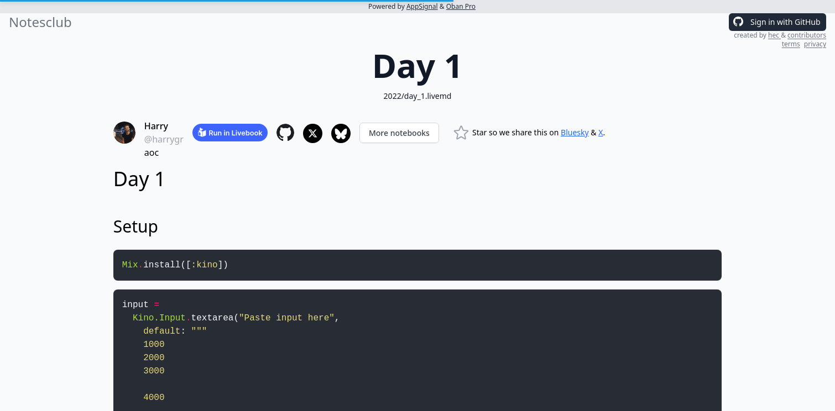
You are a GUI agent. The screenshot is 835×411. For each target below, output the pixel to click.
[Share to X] (312, 133)
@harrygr (164, 139)
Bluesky (575, 132)
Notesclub (40, 22)
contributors (806, 35)
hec (774, 35)
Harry (156, 126)
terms (791, 44)
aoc (151, 152)
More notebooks (399, 133)
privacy (815, 44)
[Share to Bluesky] (341, 133)
